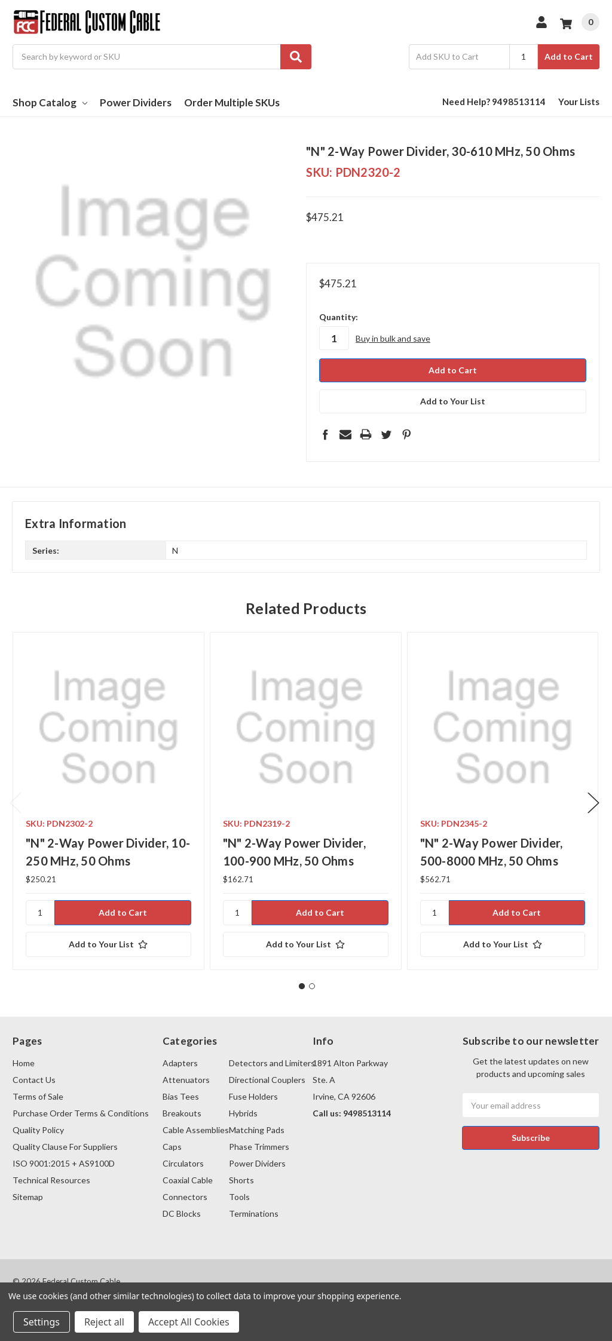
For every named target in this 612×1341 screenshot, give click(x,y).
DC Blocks (182, 1213)
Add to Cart (568, 56)
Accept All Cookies (189, 1321)
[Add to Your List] (108, 943)
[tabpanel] (108, 800)
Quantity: (338, 317)
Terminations (254, 1213)
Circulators (183, 1163)
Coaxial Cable (188, 1179)
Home (24, 1062)
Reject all (104, 1321)
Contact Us (34, 1079)
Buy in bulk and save (393, 338)
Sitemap (28, 1196)
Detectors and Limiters (272, 1062)
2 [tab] (312, 986)
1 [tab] (302, 986)
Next (593, 802)
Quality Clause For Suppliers (65, 1146)
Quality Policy (38, 1129)
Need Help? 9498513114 (494, 101)
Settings (41, 1321)
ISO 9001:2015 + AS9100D (64, 1163)
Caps (172, 1146)
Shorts (241, 1179)
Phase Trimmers (259, 1146)
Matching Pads (256, 1129)
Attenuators (186, 1079)
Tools (239, 1196)
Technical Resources (51, 1179)
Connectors (185, 1196)
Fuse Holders (253, 1096)
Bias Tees (181, 1096)
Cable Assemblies (196, 1129)
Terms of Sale (38, 1096)
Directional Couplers (267, 1079)
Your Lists (578, 101)
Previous (15, 802)
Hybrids (243, 1112)
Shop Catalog (50, 102)
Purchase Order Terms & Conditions (81, 1112)
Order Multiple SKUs (232, 102)
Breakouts (182, 1112)
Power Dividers (136, 102)
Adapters (180, 1062)
